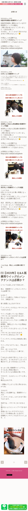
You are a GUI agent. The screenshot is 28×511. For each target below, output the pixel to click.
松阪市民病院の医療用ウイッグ (11, 20)
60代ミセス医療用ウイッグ (10, 74)
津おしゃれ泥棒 (11, 470)
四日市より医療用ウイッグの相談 (12, 187)
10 (14, 462)
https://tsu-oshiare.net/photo (12, 48)
